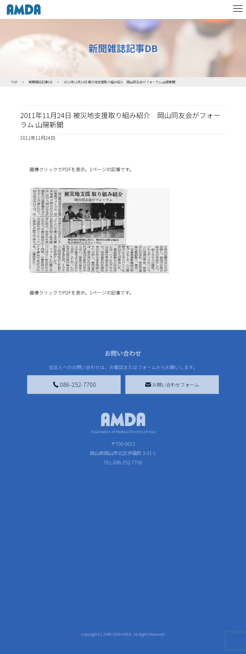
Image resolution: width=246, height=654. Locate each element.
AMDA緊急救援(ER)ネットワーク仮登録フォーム (73, 642)
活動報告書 (33, 593)
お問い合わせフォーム (172, 384)
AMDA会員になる (118, 561)
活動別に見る (67, 586)
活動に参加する (65, 598)
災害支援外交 (162, 561)
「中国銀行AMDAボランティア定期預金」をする (120, 626)
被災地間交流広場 (163, 549)
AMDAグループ (34, 576)
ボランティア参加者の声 (71, 623)
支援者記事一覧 (116, 642)
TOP (24, 549)
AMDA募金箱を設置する (120, 607)
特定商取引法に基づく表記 (207, 565)
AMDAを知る (33, 561)
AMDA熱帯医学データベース (34, 638)
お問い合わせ (205, 549)
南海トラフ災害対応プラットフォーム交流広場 (166, 577)
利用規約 (200, 579)
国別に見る (64, 577)
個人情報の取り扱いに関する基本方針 (207, 598)
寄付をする (108, 549)
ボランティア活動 (71, 610)
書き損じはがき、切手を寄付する (118, 590)
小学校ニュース (33, 609)
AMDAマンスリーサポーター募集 (120, 574)
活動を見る (60, 549)
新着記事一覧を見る (71, 565)
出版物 (31, 621)
